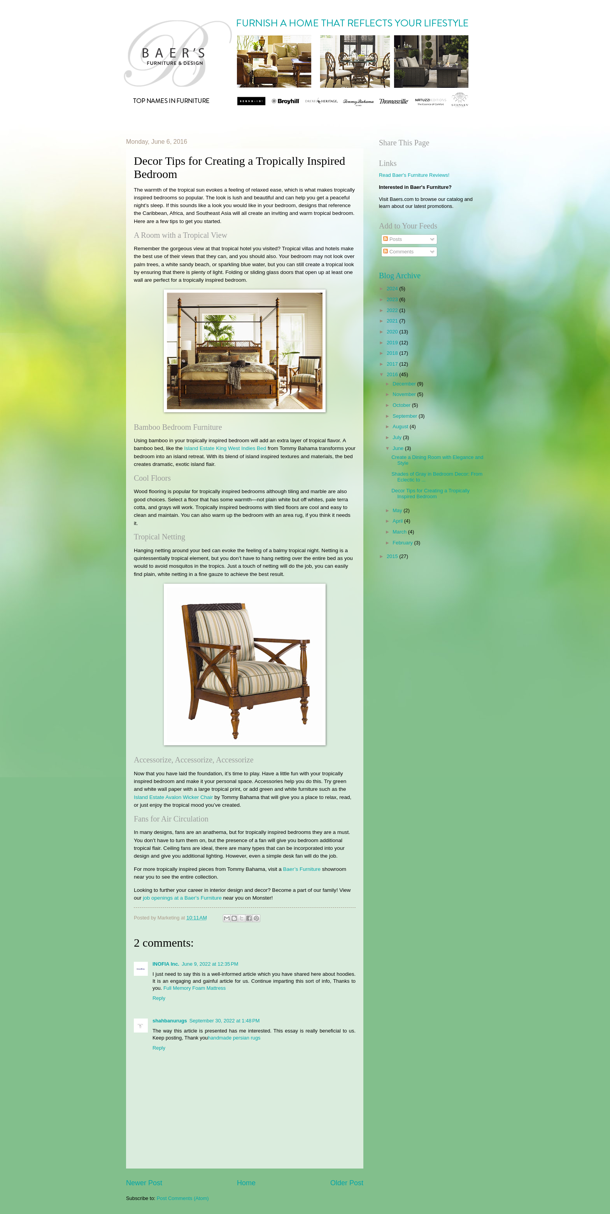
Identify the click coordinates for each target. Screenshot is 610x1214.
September (406, 416)
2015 (393, 556)
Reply (158, 998)
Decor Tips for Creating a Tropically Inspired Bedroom (430, 493)
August (401, 426)
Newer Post (144, 1183)
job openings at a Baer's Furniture (182, 898)
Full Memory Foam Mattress (194, 988)
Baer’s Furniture (302, 869)
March (400, 532)
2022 (393, 310)
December (405, 384)
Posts (392, 239)
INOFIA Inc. (165, 964)
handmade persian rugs (234, 1038)
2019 (393, 342)
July (398, 437)
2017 (393, 364)
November (405, 394)
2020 (393, 332)
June (399, 448)
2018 (393, 353)
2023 (393, 299)
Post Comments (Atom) (183, 1198)
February (403, 543)
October (402, 405)
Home (246, 1183)
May (398, 510)
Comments (398, 252)
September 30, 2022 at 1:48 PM (224, 1021)
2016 (393, 374)
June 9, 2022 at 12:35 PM (210, 964)
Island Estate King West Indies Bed (225, 448)
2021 (393, 321)
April (398, 521)
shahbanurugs (169, 1021)
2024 (393, 288)
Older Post (346, 1183)
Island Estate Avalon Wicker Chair (173, 797)
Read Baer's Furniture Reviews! (414, 175)
